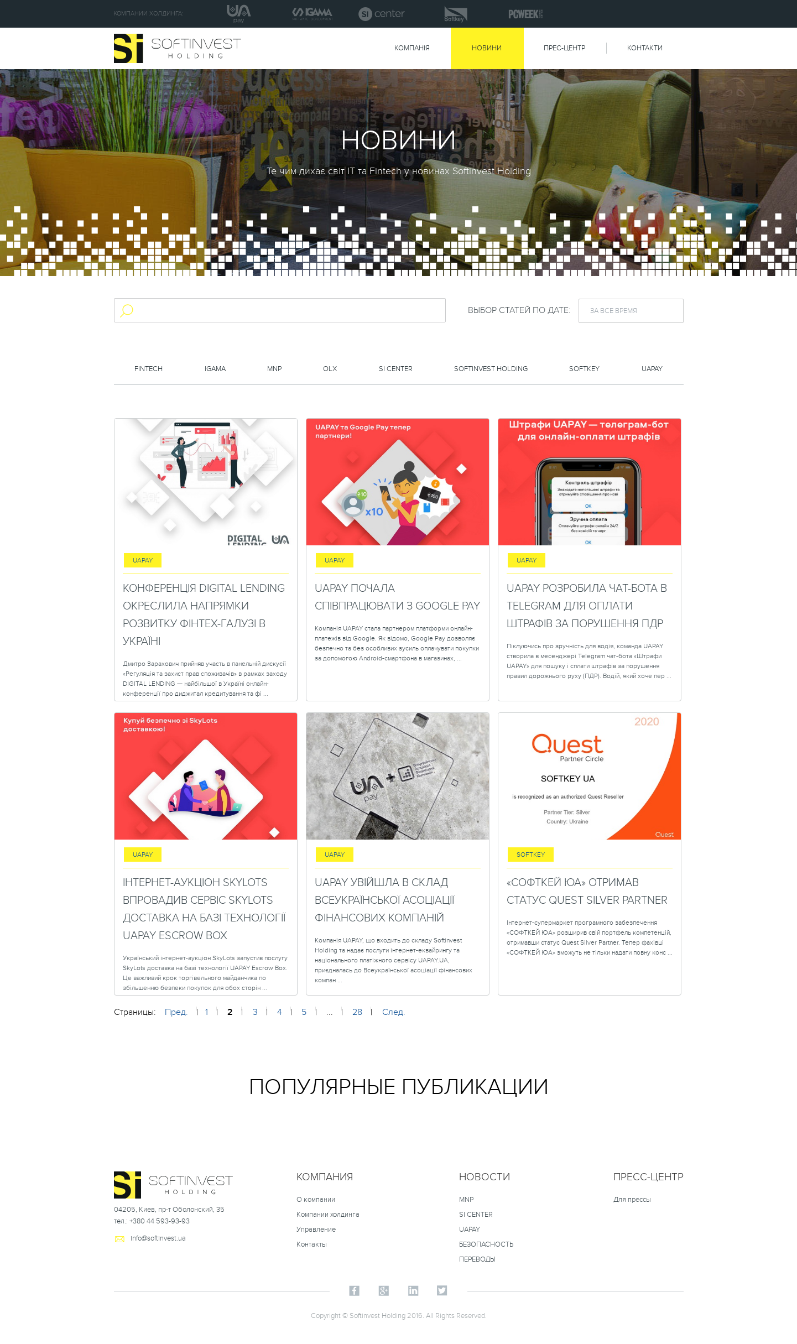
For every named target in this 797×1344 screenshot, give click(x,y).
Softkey (584, 368)
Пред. (176, 1012)
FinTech (148, 368)
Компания (324, 1177)
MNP (274, 368)
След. (393, 1012)
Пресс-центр (648, 1177)
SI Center (396, 368)
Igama (215, 368)
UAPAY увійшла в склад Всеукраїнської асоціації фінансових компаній (384, 900)
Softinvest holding (491, 368)
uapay (652, 368)
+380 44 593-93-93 (159, 1221)
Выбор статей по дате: (519, 310)
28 (357, 1012)
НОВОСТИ (484, 1177)
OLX (330, 368)
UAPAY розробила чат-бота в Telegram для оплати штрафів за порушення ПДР (587, 606)
